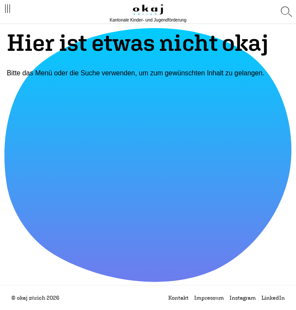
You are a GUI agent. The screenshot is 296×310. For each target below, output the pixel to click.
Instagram (243, 298)
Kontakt (178, 298)
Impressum (209, 298)
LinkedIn (273, 298)
